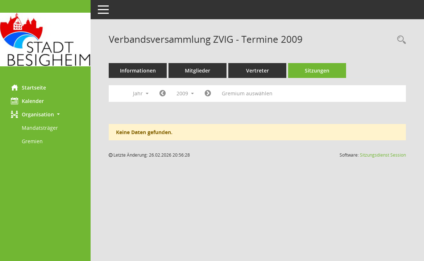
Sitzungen (317, 70)
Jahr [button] (141, 93)
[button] (45, 114)
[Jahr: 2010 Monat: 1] (207, 93)
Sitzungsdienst (383, 155)
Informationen (138, 70)
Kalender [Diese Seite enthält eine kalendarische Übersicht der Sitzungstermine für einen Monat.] (27, 100)
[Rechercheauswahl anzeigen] (400, 40)
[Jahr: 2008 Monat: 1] (162, 93)
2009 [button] (185, 93)
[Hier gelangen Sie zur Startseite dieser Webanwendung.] (45, 39)
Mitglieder (197, 70)
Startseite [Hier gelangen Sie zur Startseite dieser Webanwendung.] (28, 87)
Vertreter (257, 70)
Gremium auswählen (247, 93)
